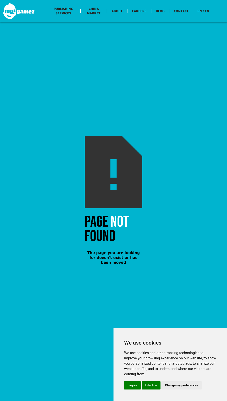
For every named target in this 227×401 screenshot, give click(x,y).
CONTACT (181, 11)
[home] (18, 11)
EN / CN (203, 11)
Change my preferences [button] (181, 385)
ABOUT (117, 11)
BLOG (160, 11)
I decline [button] (151, 385)
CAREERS (139, 11)
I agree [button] (132, 385)
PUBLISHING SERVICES (63, 11)
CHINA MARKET (93, 11)
